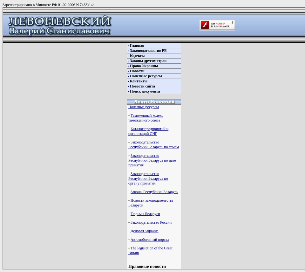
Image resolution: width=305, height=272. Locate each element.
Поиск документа (145, 91)
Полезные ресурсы (146, 76)
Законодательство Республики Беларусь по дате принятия (152, 160)
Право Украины (144, 66)
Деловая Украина (145, 231)
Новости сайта (142, 86)
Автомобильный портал (150, 239)
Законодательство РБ (148, 50)
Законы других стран (148, 61)
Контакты (138, 81)
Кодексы (137, 55)
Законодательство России (151, 222)
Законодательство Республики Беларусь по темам (153, 144)
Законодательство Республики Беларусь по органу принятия (148, 178)
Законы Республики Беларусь (154, 192)
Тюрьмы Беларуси (145, 214)
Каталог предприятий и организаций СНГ (148, 131)
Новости (137, 71)
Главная (137, 45)
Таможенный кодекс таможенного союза (145, 117)
